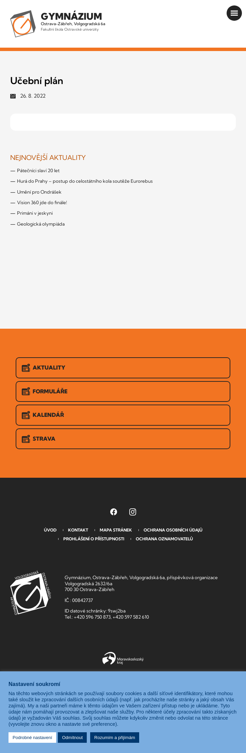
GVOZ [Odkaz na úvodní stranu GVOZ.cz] (30, 592)
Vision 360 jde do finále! (42, 202)
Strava (38, 439)
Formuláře (44, 391)
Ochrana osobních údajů (173, 530)
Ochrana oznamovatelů (164, 538)
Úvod (50, 530)
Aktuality (43, 368)
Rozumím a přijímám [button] (114, 737)
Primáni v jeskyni (35, 213)
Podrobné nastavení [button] (32, 737)
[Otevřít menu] (234, 13)
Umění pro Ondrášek (39, 192)
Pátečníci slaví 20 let (38, 170)
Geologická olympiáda (41, 224)
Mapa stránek (116, 530)
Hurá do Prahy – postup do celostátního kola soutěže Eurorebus (85, 181)
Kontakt (78, 530)
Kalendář (43, 415)
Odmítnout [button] (72, 737)
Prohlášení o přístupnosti (93, 538)
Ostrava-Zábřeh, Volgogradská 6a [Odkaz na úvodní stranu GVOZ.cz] (73, 21)
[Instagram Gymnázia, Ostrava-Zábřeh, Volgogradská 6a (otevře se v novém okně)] (133, 512)
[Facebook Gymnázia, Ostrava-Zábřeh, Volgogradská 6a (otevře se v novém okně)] (113, 512)
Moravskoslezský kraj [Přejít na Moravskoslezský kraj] (123, 658)
